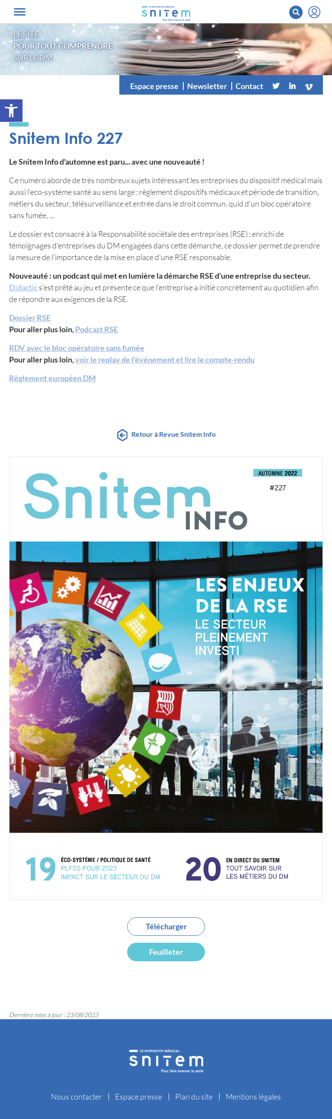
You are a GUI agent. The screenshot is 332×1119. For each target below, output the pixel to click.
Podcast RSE (96, 329)
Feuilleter (166, 952)
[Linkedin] (292, 86)
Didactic (23, 287)
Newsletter (207, 86)
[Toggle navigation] (20, 12)
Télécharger (166, 926)
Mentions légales (253, 1096)
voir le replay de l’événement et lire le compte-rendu (165, 359)
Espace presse (154, 86)
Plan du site (194, 1096)
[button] (11, 110)
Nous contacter (76, 1096)
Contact (249, 86)
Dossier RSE (30, 317)
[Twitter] (276, 86)
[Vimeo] (308, 86)
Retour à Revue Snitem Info (173, 434)
